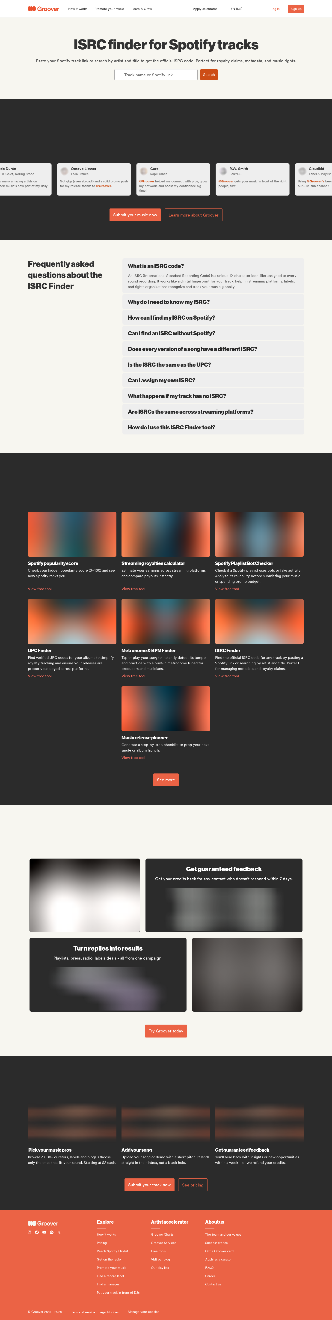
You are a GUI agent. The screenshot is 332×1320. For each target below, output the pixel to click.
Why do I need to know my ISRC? (213, 301)
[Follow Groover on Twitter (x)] (59, 1233)
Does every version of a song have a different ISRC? (213, 348)
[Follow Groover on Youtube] (44, 1233)
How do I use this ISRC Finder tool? (213, 427)
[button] (77, 8)
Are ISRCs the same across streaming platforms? (213, 411)
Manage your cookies (143, 1312)
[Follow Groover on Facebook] (37, 1233)
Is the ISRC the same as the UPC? (213, 364)
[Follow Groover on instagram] (29, 1233)
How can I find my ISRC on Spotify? (213, 317)
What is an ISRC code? (214, 265)
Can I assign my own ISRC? (213, 380)
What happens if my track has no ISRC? (213, 395)
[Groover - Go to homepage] (62, 1223)
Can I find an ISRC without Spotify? (213, 333)
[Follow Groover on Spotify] (51, 1233)
